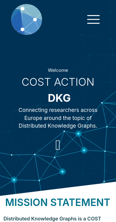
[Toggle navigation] (93, 19)
